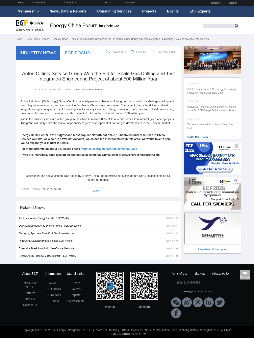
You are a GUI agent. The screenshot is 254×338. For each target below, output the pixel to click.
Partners (30, 293)
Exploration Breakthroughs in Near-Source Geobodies (47, 248)
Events (173, 11)
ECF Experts (200, 11)
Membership (28, 11)
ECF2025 (75, 283)
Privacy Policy (221, 273)
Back (96, 190)
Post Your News (166, 51)
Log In (107, 2)
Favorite (141, 51)
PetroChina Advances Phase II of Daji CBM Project (45, 240)
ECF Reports (53, 295)
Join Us (30, 299)
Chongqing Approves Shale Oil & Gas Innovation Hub (47, 233)
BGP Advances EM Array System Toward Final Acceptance (50, 225)
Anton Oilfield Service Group (89, 89)
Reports (75, 295)
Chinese (215, 2)
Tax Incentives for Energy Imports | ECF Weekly (44, 218)
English (233, 2)
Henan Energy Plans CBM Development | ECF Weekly (47, 256)
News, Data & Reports (68, 11)
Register (130, 2)
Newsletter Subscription (212, 249)
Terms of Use (179, 273)
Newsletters (118, 51)
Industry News (60, 39)
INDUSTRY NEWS (38, 52)
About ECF (39, 2)
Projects (149, 11)
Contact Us (70, 2)
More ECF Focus (197, 136)
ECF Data (53, 301)
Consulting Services (114, 11)
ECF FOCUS (77, 52)
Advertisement (75, 301)
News (52, 283)
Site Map (199, 273)
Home (21, 2)
